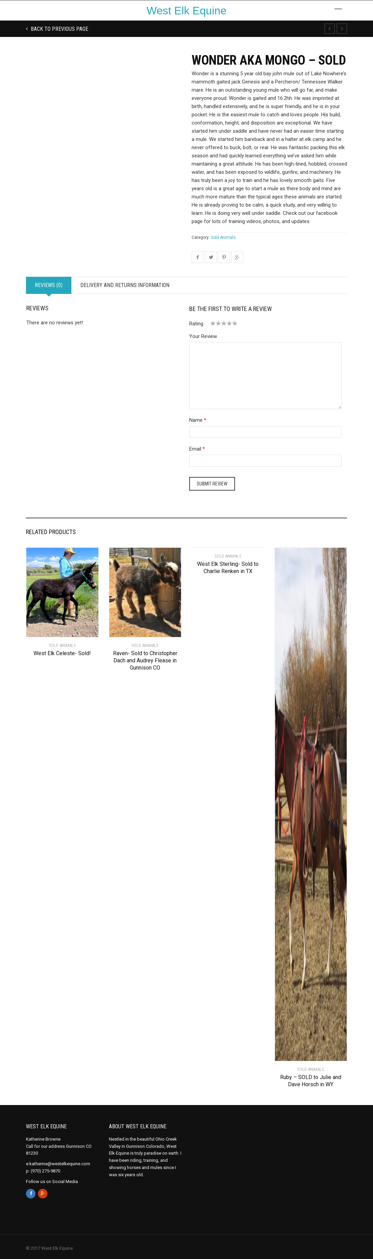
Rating (196, 324)
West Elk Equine (186, 10)
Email (195, 449)
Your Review (203, 336)
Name (196, 420)
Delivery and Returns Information (124, 285)
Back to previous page (58, 29)
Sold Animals (223, 237)
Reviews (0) (49, 285)
